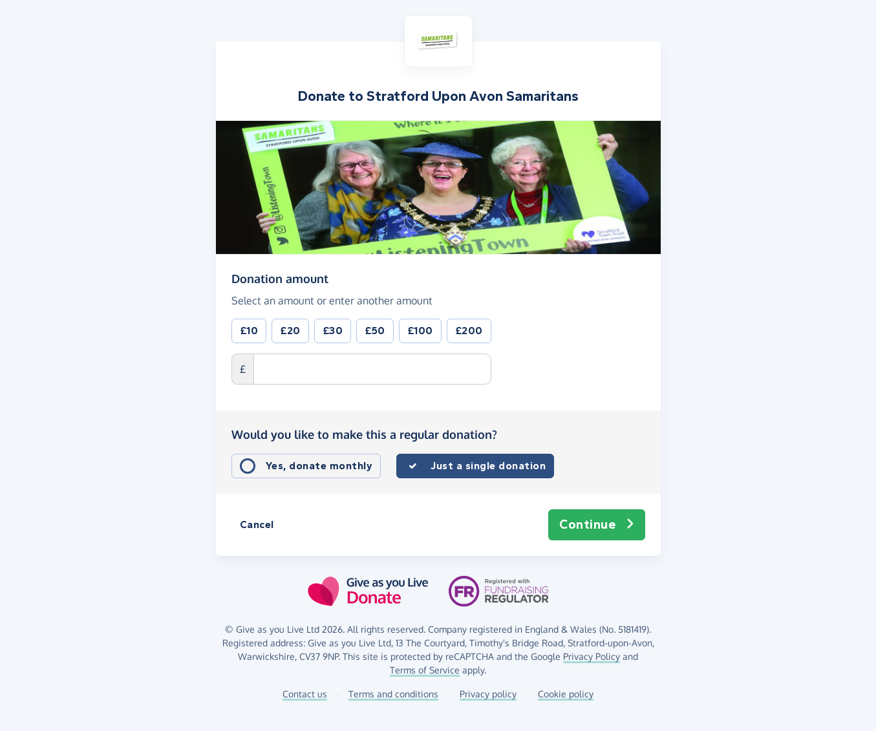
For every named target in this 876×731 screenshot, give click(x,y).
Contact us (305, 693)
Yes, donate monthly (319, 466)
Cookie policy (565, 693)
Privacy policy (488, 693)
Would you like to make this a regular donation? (364, 434)
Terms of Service (425, 669)
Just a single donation (488, 466)
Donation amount (279, 278)
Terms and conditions (393, 693)
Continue (596, 525)
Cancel (257, 524)
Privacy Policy (591, 656)
